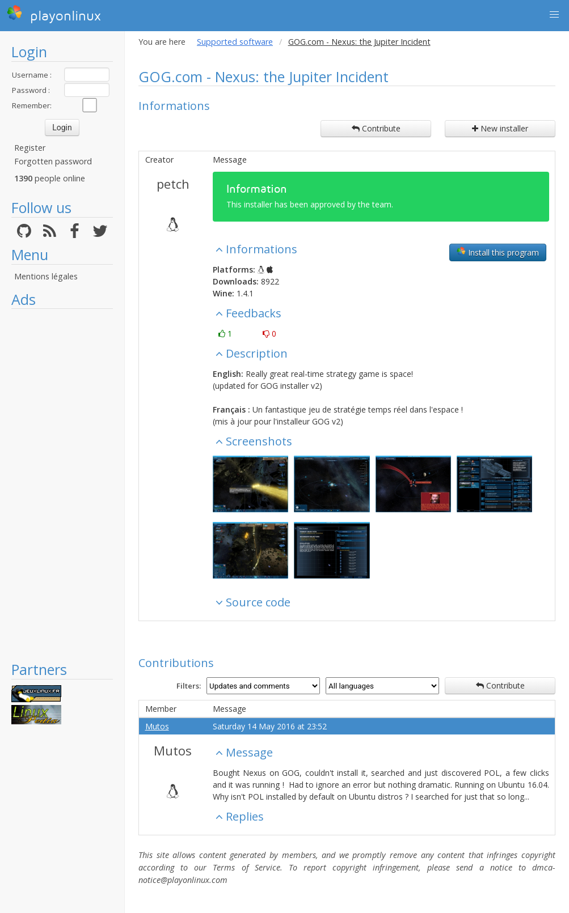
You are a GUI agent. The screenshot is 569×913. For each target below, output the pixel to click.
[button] (554, 14)
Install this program (498, 252)
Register (29, 147)
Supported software (235, 41)
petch (173, 183)
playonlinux (54, 14)
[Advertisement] (62, 485)
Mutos (157, 726)
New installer (500, 128)
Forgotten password (53, 161)
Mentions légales (46, 276)
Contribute (376, 128)
